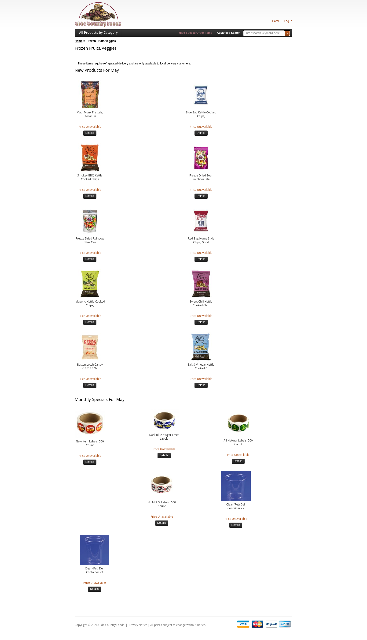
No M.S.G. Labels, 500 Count (162, 504)
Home (276, 21)
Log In (288, 21)
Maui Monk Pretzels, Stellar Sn (90, 114)
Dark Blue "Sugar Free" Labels (164, 437)
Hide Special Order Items (195, 32)
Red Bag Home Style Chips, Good (201, 240)
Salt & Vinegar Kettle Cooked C (201, 366)
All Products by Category (98, 32)
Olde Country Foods (111, 625)
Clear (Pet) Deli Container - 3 (94, 570)
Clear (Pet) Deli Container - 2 (236, 506)
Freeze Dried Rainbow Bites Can (90, 240)
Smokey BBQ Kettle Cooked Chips (89, 177)
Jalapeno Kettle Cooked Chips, (90, 303)
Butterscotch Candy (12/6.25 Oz (90, 366)
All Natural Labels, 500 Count (238, 442)
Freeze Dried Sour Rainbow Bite (201, 177)
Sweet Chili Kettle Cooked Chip (201, 303)
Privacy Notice (138, 625)
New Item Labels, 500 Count (90, 443)
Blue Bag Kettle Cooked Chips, (201, 114)
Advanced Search (228, 32)
